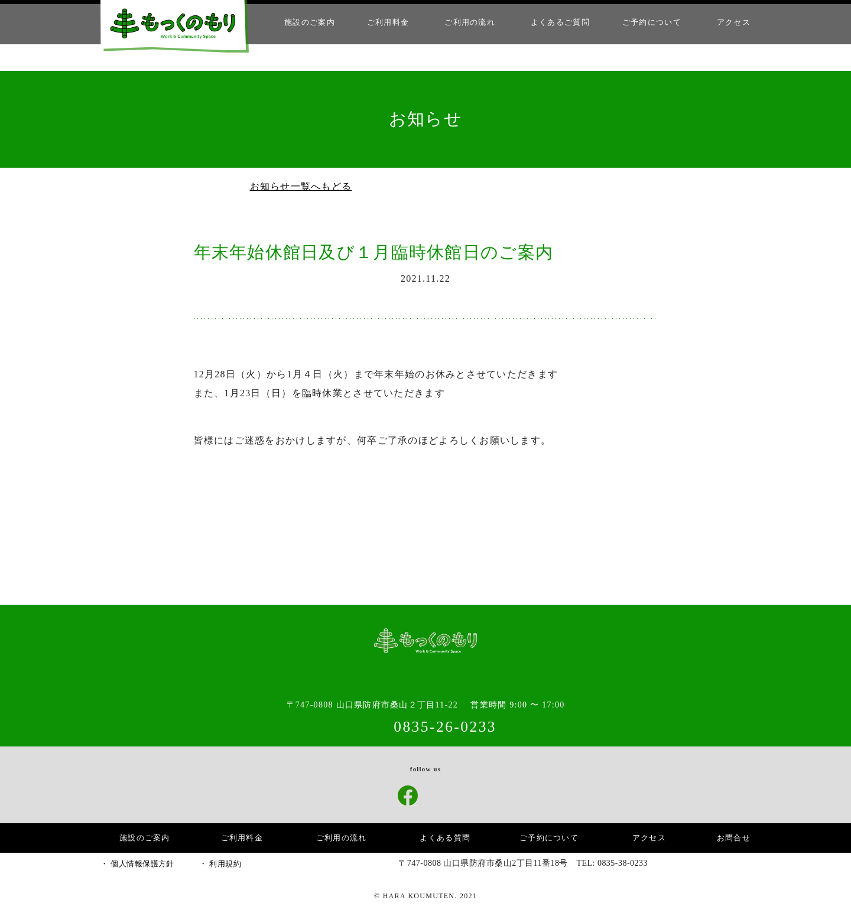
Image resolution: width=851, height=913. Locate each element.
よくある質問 (446, 837)
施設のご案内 (324, 22)
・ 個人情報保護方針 (135, 864)
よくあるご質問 (569, 22)
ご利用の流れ (481, 22)
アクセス (735, 22)
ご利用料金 (401, 22)
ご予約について (656, 22)
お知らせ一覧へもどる (298, 187)
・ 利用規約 (215, 864)
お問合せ (734, 837)
